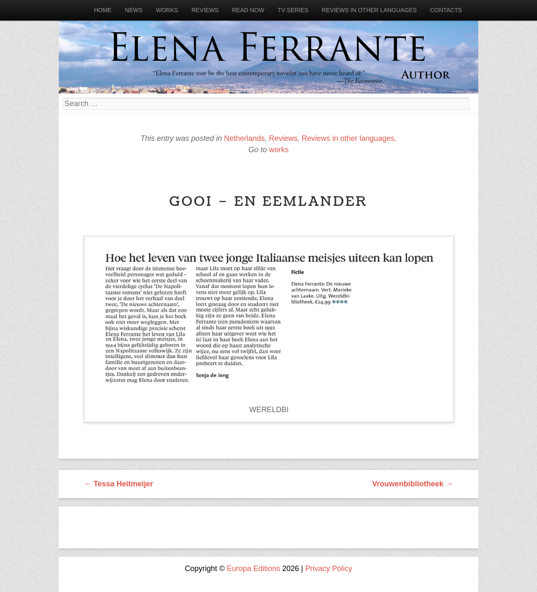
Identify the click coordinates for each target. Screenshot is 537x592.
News (134, 10)
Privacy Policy (328, 568)
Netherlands (244, 138)
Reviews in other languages (369, 10)
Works (167, 10)
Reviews (205, 10)
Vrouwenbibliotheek (412, 484)
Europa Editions (253, 568)
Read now (248, 10)
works (279, 149)
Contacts (446, 10)
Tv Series (293, 10)
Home (103, 10)
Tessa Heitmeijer (118, 484)
